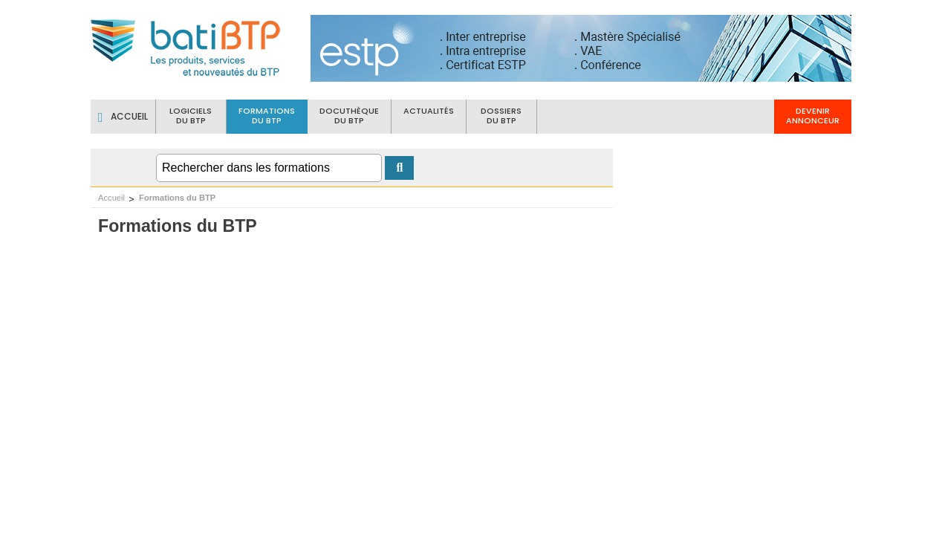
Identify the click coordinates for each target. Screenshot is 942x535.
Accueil (111, 197)
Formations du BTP (177, 197)
